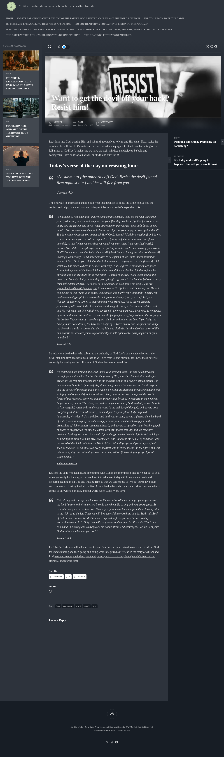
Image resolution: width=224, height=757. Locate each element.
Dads (8, 74)
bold (58, 606)
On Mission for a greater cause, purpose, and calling (114, 29)
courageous (68, 606)
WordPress (110, 730)
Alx (128, 730)
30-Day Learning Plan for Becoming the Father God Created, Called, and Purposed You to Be (79, 18)
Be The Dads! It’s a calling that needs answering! (39, 24)
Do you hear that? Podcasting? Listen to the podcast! (111, 24)
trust (94, 606)
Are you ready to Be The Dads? (164, 18)
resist (78, 606)
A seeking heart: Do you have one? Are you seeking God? (19, 177)
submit (87, 606)
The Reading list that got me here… (108, 35)
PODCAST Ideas (162, 29)
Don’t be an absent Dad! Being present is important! (40, 29)
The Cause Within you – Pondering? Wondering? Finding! (43, 35)
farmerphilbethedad (62, 125)
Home (10, 18)
